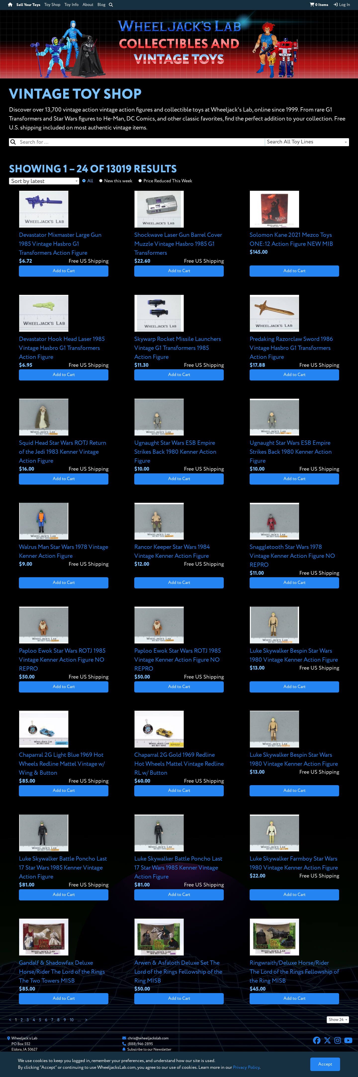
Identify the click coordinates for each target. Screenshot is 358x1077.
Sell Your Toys (28, 5)
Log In (341, 4)
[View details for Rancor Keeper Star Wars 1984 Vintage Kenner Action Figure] (179, 536)
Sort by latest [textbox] (28, 181)
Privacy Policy (246, 1067)
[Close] (325, 1064)
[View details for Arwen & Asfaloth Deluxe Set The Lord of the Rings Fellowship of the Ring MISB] (179, 955)
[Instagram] (337, 1041)
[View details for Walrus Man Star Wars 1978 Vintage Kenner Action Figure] (63, 536)
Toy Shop (52, 5)
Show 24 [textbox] (336, 1020)
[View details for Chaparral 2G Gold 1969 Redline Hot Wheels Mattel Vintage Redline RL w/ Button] (179, 747)
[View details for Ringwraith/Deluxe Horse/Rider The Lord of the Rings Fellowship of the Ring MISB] (294, 955)
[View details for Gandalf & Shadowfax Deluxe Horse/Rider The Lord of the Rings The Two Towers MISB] (63, 955)
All (90, 181)
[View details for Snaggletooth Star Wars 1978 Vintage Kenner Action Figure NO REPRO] (294, 540)
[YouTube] (348, 1041)
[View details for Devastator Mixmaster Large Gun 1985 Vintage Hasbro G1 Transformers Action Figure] (63, 227)
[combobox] (307, 142)
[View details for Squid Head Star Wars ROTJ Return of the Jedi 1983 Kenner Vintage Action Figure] (63, 435)
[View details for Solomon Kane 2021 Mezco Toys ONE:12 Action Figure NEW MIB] (294, 223)
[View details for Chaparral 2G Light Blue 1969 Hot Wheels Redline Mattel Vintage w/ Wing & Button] (63, 747)
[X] (327, 1041)
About (88, 5)
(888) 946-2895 (140, 1044)
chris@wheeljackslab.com (148, 1038)
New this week (118, 181)
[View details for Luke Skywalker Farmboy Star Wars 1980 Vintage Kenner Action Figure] (294, 847)
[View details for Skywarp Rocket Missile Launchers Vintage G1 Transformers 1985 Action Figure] (179, 332)
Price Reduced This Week (167, 181)
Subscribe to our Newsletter (149, 1049)
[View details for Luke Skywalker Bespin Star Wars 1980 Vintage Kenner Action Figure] (294, 639)
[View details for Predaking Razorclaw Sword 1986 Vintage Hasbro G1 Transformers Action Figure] (294, 332)
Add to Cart (64, 271)
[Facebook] (316, 1041)
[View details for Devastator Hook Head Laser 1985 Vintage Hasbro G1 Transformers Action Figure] (63, 332)
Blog (101, 5)
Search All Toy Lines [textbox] (290, 142)
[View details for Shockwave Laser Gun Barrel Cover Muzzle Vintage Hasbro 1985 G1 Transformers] (179, 227)
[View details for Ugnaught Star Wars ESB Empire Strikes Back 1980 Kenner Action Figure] (179, 435)
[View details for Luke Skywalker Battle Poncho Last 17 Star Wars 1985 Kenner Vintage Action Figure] (63, 851)
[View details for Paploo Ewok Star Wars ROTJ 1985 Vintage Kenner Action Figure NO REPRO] (63, 643)
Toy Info (71, 5)
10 (72, 1020)
